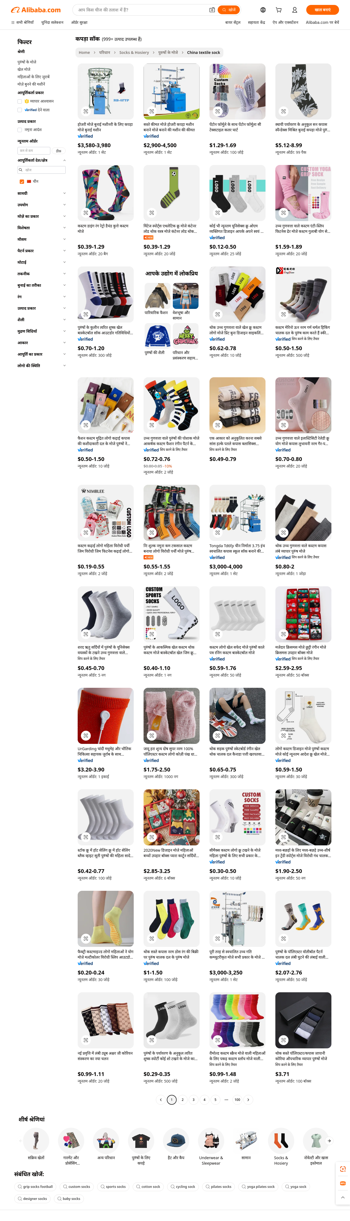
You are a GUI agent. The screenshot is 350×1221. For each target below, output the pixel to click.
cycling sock (183, 1186)
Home (84, 52)
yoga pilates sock (258, 1186)
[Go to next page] (248, 1100)
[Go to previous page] (161, 1100)
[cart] (280, 10)
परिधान (104, 52)
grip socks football (35, 1186)
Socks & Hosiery (134, 52)
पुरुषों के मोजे (168, 52)
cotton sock (148, 1186)
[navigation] (41, 570)
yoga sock (296, 1186)
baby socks (68, 1198)
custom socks (76, 1186)
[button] (212, 9)
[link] (343, 1169)
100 (237, 1099)
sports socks (113, 1186)
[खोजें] (229, 9)
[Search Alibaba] (141, 10)
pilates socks (219, 1186)
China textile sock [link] (203, 52)
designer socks (32, 1198)
